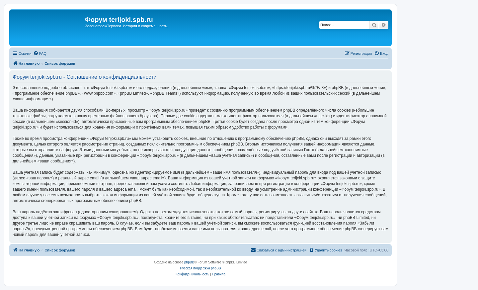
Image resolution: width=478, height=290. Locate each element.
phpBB (189, 262)
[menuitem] (39, 53)
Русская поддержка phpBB (200, 268)
